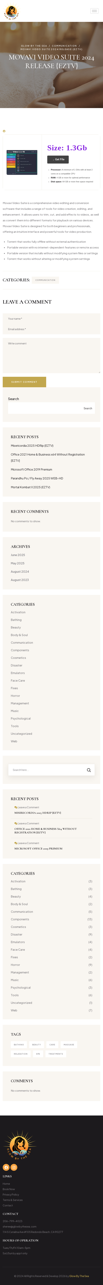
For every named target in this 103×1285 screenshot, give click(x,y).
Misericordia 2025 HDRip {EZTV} (32, 445)
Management (20, 703)
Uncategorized (21, 733)
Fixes (14, 688)
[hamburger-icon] (94, 11)
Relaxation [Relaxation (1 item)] (21, 1054)
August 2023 (20, 580)
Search (13, 399)
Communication (45, 280)
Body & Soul (19, 635)
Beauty (16, 627)
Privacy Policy (11, 1194)
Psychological (21, 718)
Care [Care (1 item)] (52, 1045)
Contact (8, 1205)
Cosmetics (18, 658)
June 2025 (18, 555)
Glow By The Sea (79, 1276)
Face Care (18, 680)
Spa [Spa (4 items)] (38, 1054)
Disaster (16, 665)
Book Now (9, 1189)
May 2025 (18, 563)
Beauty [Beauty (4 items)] (36, 1045)
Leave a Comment (28, 807)
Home (6, 1183)
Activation (18, 612)
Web (14, 741)
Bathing (16, 620)
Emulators (18, 673)
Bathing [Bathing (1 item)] (19, 1045)
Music (15, 711)
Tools (15, 726)
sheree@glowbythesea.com (19, 1226)
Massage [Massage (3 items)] (69, 1045)
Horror (15, 696)
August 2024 (20, 571)
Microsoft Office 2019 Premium (31, 469)
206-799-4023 (12, 1221)
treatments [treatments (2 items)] (56, 1054)
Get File (58, 159)
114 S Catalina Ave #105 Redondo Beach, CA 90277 (33, 1231)
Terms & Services (13, 1200)
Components (20, 650)
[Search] (89, 770)
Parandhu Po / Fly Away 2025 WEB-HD (37, 478)
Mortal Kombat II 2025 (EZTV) (30, 487)
